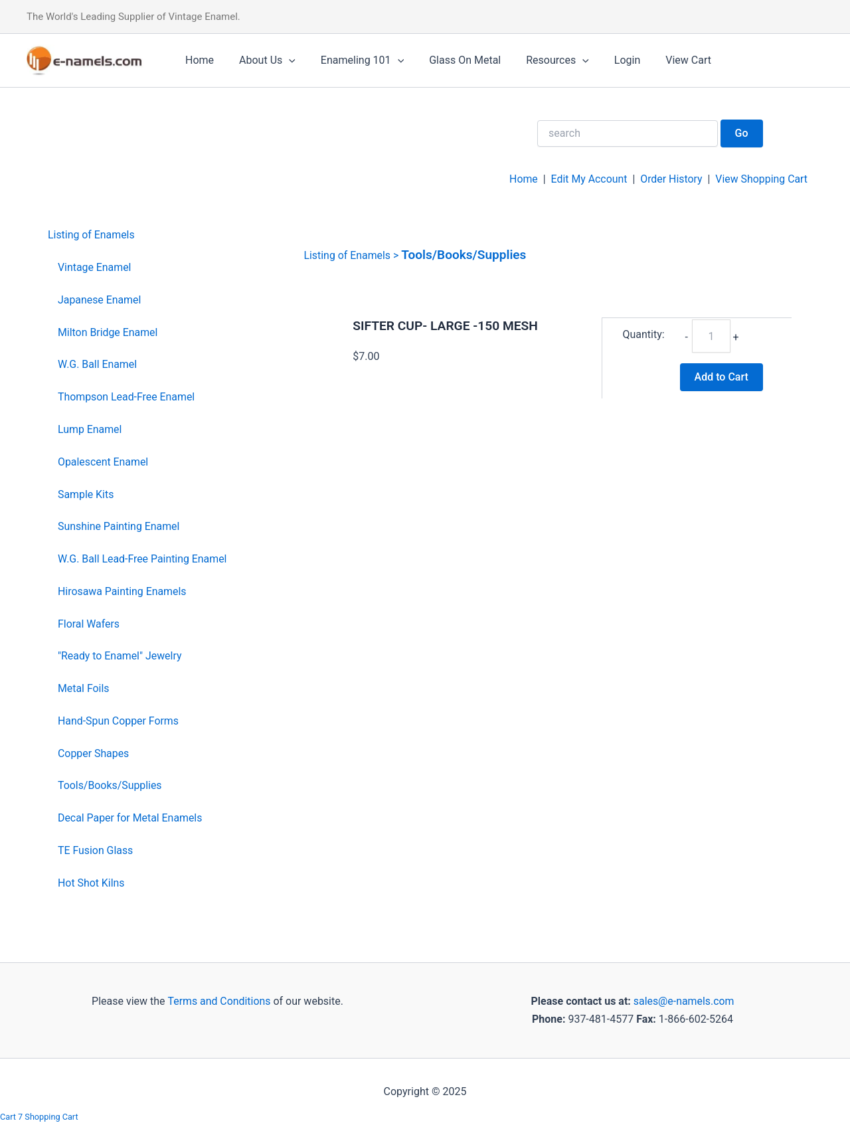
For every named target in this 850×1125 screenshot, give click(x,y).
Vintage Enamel (94, 267)
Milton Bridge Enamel (108, 332)
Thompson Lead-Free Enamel (127, 396)
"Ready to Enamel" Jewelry (120, 655)
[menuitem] (137, 235)
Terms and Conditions (218, 1001)
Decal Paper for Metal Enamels (130, 818)
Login (605, 60)
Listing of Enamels (91, 234)
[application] (283, 60)
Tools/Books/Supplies (110, 785)
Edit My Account (587, 179)
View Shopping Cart (761, 179)
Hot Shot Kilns (91, 883)
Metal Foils (84, 688)
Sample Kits (86, 494)
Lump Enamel (90, 429)
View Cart (662, 60)
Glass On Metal (451, 60)
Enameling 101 (352, 60)
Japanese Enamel (99, 300)
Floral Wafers (89, 624)
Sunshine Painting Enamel (119, 526)
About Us (261, 60)
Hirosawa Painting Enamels (122, 591)
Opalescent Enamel (103, 462)
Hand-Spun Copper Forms (118, 721)
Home (197, 60)
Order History (670, 179)
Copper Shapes (93, 753)
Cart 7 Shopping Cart (39, 1117)
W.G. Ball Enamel (97, 364)
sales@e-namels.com (683, 1001)
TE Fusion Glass (95, 850)
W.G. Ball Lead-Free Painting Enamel (143, 559)
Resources (539, 60)
